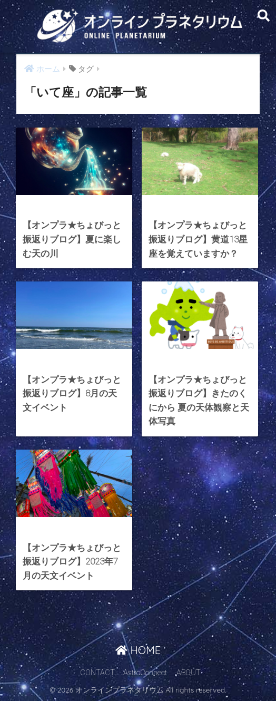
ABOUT (188, 672)
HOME (138, 650)
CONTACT (97, 672)
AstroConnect (145, 672)
